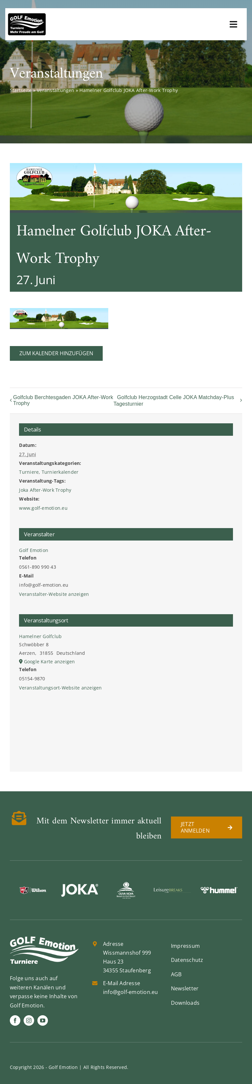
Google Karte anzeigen (49, 661)
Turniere (29, 472)
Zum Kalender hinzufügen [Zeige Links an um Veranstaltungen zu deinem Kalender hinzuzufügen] (56, 353)
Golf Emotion (33, 550)
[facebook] (15, 1020)
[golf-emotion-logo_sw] (27, 15)
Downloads (185, 1002)
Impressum (185, 945)
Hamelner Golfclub (40, 636)
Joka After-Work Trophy (45, 490)
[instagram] (29, 1020)
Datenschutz (187, 960)
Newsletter (185, 988)
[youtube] (42, 1020)
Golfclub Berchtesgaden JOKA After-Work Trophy (63, 400)
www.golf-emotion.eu (43, 508)
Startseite (21, 90)
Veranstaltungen (55, 90)
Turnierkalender (60, 472)
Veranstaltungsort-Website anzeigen (60, 688)
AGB (176, 974)
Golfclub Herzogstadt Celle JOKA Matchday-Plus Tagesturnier (174, 401)
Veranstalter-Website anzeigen (54, 594)
